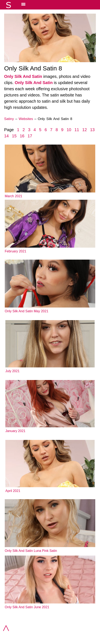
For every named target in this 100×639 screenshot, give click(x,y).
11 (76, 129)
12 (84, 129)
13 (92, 129)
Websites (26, 119)
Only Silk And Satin (23, 76)
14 (6, 136)
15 (14, 136)
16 (22, 136)
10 (69, 129)
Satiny (9, 119)
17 (29, 136)
